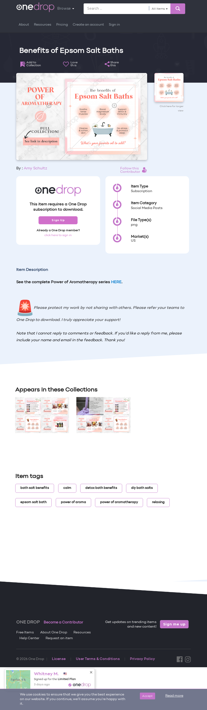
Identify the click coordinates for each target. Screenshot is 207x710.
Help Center (29, 638)
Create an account (88, 24)
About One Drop (53, 632)
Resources (42, 24)
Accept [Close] (147, 696)
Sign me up (174, 624)
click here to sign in (58, 235)
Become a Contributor (63, 622)
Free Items (25, 632)
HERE (116, 282)
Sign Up (58, 220)
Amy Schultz (35, 168)
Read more (174, 695)
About (24, 24)
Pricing (62, 24)
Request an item (59, 638)
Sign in (114, 24)
